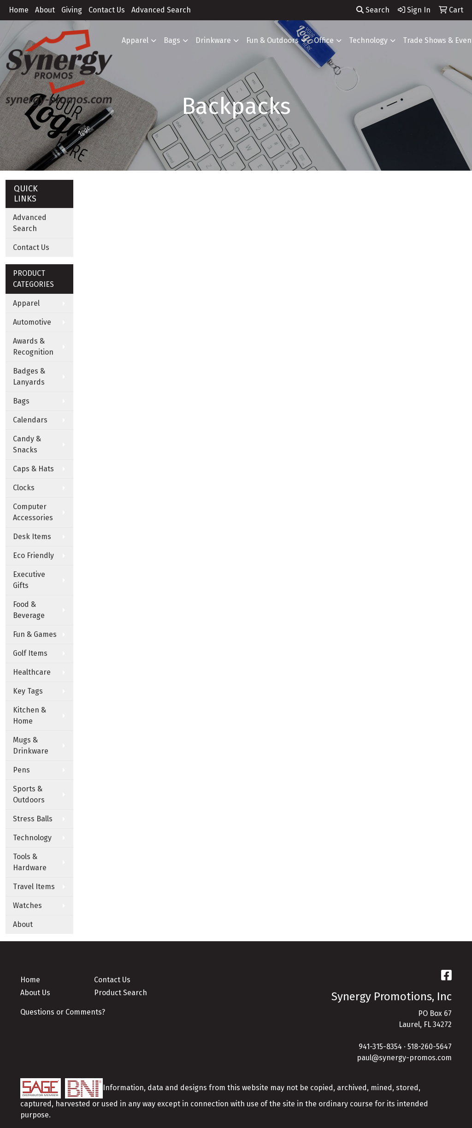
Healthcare (32, 672)
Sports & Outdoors (29, 794)
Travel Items (34, 886)
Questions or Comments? (62, 1012)
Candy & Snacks (27, 444)
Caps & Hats (33, 468)
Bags (172, 40)
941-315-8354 (380, 1046)
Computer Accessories (33, 512)
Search (372, 10)
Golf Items (30, 653)
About (45, 10)
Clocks (24, 487)
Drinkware (213, 40)
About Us (35, 992)
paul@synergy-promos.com (404, 1057)
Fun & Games (35, 634)
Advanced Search (161, 10)
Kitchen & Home (29, 715)
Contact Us (106, 10)
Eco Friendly (33, 555)
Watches (27, 905)
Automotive (32, 322)
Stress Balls (33, 818)
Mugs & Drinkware (30, 745)
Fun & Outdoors (272, 40)
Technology (368, 40)
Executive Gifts (29, 580)
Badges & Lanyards (29, 376)
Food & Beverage (29, 610)
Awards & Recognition (33, 346)
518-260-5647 (429, 1046)
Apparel (135, 40)
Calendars (30, 420)
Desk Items (32, 536)
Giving (71, 10)
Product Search (120, 992)
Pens (21, 770)
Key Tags (28, 691)
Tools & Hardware (30, 862)
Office (324, 40)
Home (19, 10)
